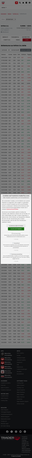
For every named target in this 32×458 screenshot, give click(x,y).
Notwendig (16, 233)
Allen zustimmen (16, 229)
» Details (16, 239)
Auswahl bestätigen (16, 226)
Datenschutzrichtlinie (12, 209)
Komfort (17, 243)
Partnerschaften (16, 254)
